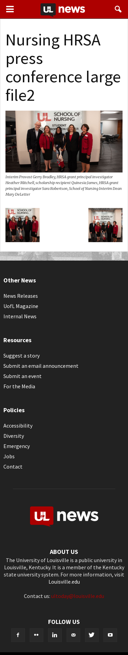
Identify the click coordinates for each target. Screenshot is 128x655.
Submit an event (22, 376)
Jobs (9, 456)
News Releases (20, 295)
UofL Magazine (20, 306)
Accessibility (17, 425)
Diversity (13, 435)
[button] (118, 9)
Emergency (16, 446)
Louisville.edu (64, 581)
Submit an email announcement (41, 365)
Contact (13, 466)
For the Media (19, 386)
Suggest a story (21, 355)
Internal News (20, 316)
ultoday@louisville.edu (77, 596)
